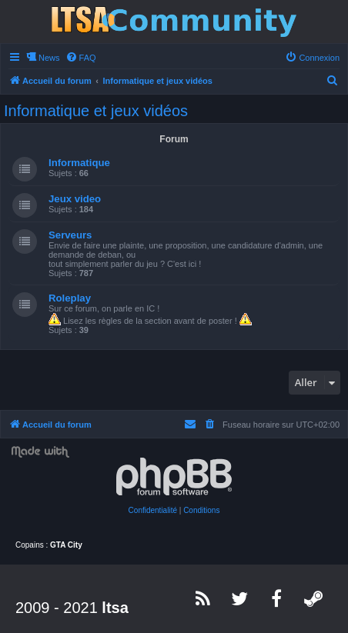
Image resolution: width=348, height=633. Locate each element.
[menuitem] (80, 57)
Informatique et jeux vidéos (96, 110)
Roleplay (70, 298)
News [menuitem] (49, 57)
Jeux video (75, 199)
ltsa (115, 607)
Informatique (79, 162)
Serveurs (70, 235)
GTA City (66, 545)
